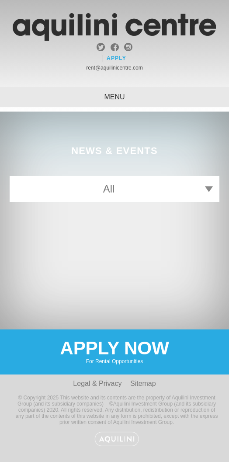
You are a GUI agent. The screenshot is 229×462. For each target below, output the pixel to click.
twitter (101, 48)
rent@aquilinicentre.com (114, 68)
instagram (128, 48)
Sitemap (143, 383)
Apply (116, 58)
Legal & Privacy (97, 383)
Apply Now (114, 351)
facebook (115, 48)
